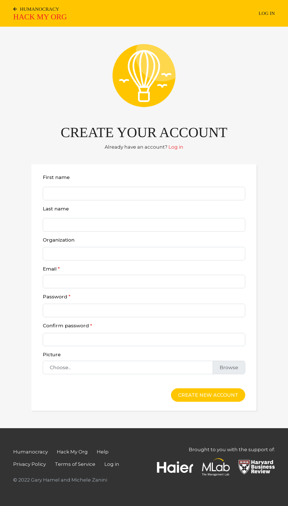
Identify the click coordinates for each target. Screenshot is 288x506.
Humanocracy (36, 9)
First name (56, 177)
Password (55, 296)
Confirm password (66, 325)
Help (103, 452)
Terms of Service (75, 464)
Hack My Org (40, 17)
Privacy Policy (29, 464)
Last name (56, 209)
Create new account (208, 395)
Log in (267, 13)
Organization (59, 240)
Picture (52, 354)
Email (50, 269)
